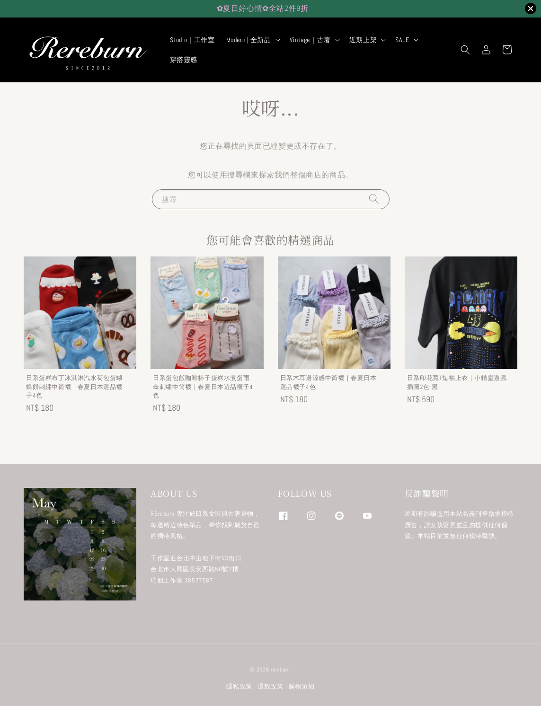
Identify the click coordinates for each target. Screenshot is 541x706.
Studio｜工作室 (192, 39)
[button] (465, 49)
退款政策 (270, 686)
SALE (402, 39)
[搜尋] (374, 199)
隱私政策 (239, 686)
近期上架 (363, 39)
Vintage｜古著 (310, 39)
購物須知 (302, 686)
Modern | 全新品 (248, 39)
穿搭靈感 (183, 59)
